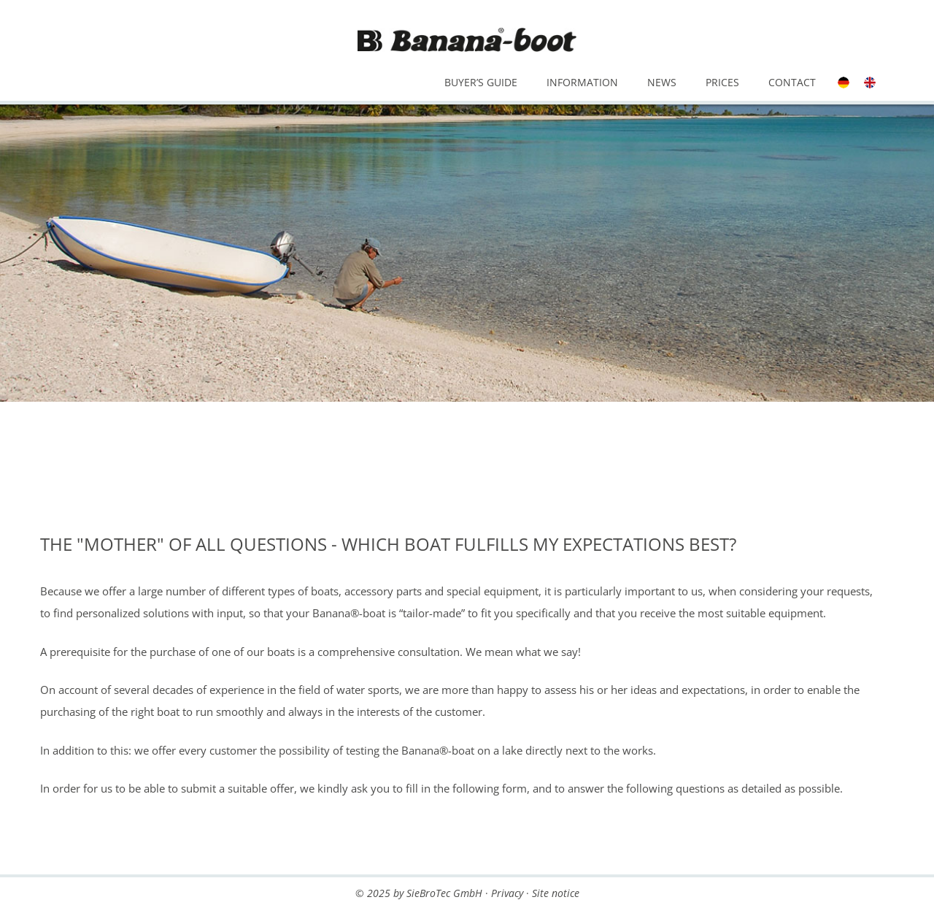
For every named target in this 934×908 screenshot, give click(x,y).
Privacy (507, 893)
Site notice (555, 893)
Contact (792, 82)
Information (582, 82)
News (661, 82)
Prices (722, 82)
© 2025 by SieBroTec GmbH (418, 893)
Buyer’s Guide (480, 82)
